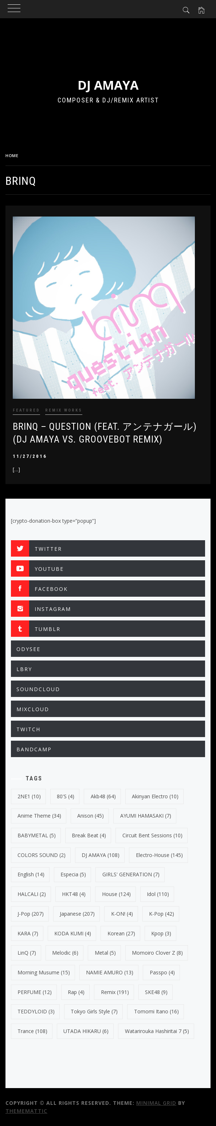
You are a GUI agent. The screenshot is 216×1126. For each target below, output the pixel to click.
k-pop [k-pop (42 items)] (161, 913)
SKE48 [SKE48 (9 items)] (156, 992)
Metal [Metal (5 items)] (105, 952)
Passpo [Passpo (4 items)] (162, 972)
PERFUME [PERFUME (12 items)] (34, 992)
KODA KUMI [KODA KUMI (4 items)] (72, 933)
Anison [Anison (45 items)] (90, 815)
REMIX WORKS (63, 410)
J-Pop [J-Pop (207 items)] (30, 913)
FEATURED (26, 410)
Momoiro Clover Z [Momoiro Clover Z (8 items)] (157, 952)
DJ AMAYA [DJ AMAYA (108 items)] (100, 855)
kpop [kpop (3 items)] (161, 933)
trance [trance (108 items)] (32, 1031)
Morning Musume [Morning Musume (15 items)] (43, 972)
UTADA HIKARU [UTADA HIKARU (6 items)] (86, 1031)
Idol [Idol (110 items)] (158, 894)
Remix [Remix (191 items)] (115, 992)
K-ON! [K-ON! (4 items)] (122, 913)
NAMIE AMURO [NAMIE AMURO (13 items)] (109, 972)
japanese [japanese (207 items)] (77, 913)
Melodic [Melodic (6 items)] (65, 952)
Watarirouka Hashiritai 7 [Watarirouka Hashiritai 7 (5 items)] (157, 1031)
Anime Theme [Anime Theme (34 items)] (39, 815)
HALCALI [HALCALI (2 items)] (31, 894)
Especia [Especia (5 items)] (73, 874)
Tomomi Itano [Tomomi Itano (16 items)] (156, 1011)
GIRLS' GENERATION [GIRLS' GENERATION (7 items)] (131, 874)
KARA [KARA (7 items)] (27, 933)
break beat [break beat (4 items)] (89, 835)
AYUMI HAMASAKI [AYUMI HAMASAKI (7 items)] (145, 815)
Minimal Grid (156, 1102)
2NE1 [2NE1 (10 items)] (29, 796)
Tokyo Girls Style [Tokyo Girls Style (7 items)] (94, 1011)
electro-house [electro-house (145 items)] (159, 855)
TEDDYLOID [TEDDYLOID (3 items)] (36, 1011)
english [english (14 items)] (30, 874)
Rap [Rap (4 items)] (76, 992)
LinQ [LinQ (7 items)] (26, 952)
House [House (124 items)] (116, 894)
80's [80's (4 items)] (65, 796)
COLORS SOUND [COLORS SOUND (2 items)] (41, 855)
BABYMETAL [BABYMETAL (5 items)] (36, 835)
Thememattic (26, 1110)
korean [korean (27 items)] (121, 933)
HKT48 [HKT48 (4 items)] (74, 894)
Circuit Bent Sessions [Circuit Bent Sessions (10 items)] (152, 835)
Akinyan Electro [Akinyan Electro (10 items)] (155, 796)
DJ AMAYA (108, 85)
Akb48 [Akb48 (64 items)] (103, 796)
